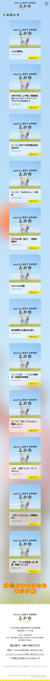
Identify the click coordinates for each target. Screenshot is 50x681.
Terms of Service (37, 677)
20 (16, 591)
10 (44, 585)
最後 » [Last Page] (33, 591)
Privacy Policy (42, 675)
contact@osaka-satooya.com (28, 650)
